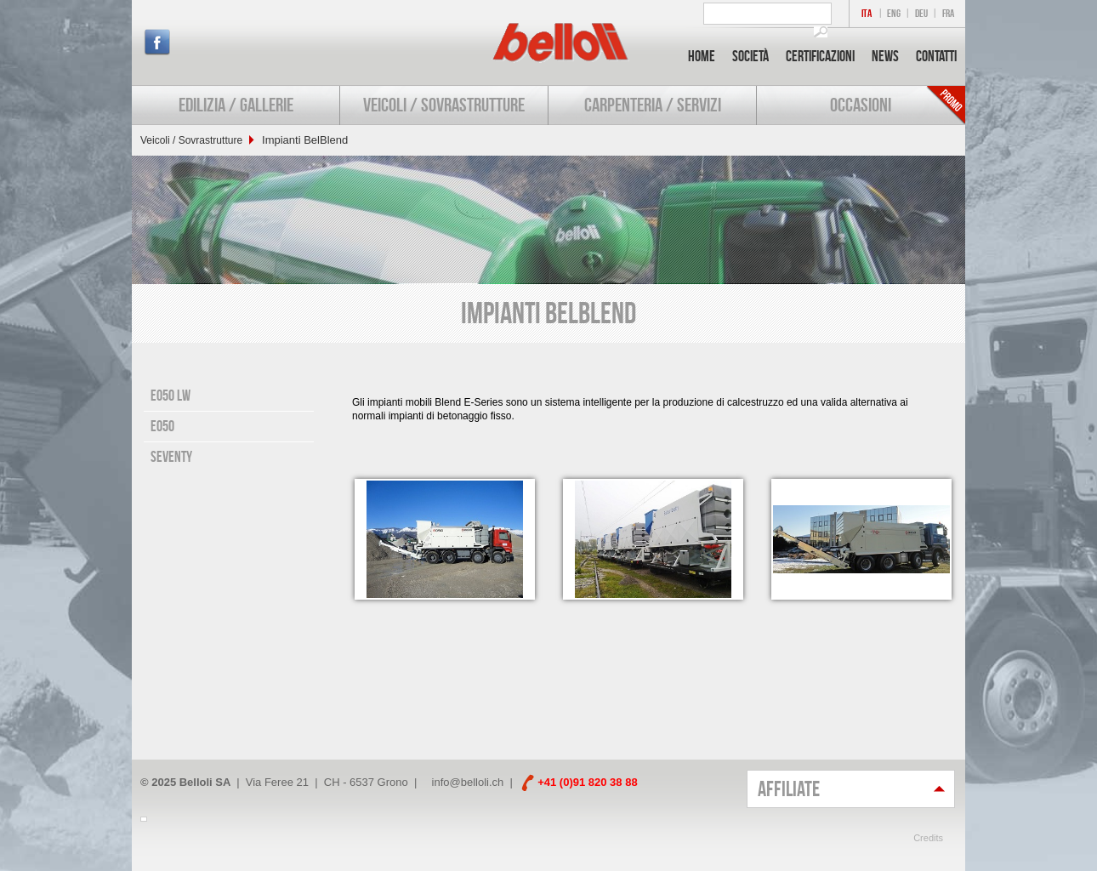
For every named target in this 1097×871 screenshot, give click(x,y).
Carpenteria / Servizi (652, 105)
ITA (866, 13)
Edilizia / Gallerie (236, 105)
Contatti (936, 56)
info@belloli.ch (468, 782)
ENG (894, 13)
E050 (162, 426)
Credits (928, 838)
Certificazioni (820, 56)
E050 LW (170, 395)
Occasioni (860, 105)
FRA (948, 13)
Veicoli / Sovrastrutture (444, 105)
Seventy (171, 456)
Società (750, 56)
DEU (921, 13)
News (885, 56)
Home (701, 56)
